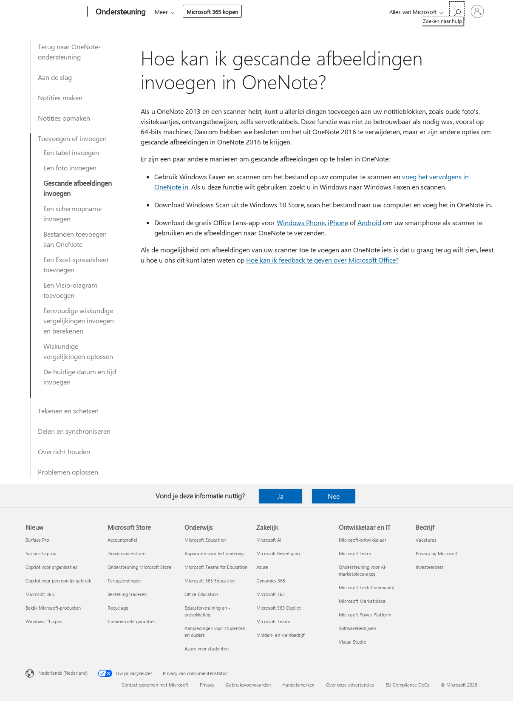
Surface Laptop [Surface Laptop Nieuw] (41, 553)
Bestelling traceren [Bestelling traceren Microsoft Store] (127, 594)
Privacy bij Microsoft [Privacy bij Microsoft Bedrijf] (436, 553)
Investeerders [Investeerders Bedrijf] (430, 567)
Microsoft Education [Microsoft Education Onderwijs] (205, 540)
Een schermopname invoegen (72, 213)
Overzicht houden (64, 451)
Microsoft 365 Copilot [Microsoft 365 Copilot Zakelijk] (278, 608)
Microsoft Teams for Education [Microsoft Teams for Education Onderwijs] (215, 567)
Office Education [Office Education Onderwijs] (201, 594)
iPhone (338, 222)
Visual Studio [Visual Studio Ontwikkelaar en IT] (352, 642)
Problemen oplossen (68, 471)
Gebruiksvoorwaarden (248, 684)
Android (369, 222)
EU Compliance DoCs (407, 684)
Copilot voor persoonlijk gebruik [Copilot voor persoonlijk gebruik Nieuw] (58, 580)
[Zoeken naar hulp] (457, 10)
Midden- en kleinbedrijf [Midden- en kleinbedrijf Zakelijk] (280, 635)
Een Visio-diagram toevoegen (70, 290)
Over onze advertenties (350, 684)
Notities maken (60, 97)
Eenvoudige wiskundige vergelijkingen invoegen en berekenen (78, 320)
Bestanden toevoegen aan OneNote (75, 239)
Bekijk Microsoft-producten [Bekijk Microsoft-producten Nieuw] (53, 608)
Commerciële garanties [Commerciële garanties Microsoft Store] (132, 621)
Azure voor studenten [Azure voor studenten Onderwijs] (206, 648)
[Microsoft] (55, 11)
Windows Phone (301, 222)
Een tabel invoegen (71, 152)
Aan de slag (55, 77)
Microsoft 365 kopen (321, 11)
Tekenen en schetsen (68, 410)
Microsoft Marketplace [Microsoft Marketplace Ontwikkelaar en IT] (362, 601)
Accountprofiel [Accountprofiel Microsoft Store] (122, 540)
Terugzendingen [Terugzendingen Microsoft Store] (124, 580)
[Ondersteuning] (119, 11)
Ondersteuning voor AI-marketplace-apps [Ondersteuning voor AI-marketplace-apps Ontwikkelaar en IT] (363, 570)
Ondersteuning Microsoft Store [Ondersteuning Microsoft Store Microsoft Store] (139, 567)
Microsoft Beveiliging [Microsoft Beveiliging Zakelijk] (278, 553)
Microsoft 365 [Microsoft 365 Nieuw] (40, 594)
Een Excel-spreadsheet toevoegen (75, 264)
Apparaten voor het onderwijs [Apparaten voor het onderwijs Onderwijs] (215, 553)
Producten (234, 11)
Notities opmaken (64, 117)
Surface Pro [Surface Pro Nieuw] (37, 540)
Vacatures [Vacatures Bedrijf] (426, 540)
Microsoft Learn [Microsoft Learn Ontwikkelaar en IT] (355, 553)
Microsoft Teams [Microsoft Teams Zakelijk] (273, 621)
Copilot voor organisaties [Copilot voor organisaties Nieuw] (51, 567)
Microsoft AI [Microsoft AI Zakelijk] (268, 540)
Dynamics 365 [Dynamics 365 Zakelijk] (270, 580)
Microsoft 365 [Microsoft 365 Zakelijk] (270, 594)
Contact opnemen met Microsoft (155, 684)
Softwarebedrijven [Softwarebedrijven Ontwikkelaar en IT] (357, 628)
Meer (270, 11)
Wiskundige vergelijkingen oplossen (78, 351)
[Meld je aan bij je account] (477, 11)
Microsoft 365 (170, 11)
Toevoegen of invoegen (72, 138)
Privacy (207, 684)
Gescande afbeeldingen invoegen (77, 188)
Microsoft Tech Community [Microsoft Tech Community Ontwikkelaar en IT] (366, 587)
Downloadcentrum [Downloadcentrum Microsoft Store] (126, 553)
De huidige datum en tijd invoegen (79, 376)
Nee (334, 496)
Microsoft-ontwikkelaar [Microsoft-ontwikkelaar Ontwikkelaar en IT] (362, 540)
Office (204, 11)
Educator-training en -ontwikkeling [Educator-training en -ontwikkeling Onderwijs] (207, 611)
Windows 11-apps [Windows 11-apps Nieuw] (44, 621)
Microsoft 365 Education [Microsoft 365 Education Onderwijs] (209, 580)
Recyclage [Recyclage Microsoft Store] (118, 608)
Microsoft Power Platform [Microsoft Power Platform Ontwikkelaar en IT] (365, 614)
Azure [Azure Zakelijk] (262, 567)
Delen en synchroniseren (74, 431)
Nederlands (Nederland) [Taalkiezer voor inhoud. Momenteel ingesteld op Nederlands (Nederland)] (63, 673)
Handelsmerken (298, 684)
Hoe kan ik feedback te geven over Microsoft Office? (322, 259)
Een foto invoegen (69, 167)
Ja (280, 496)
